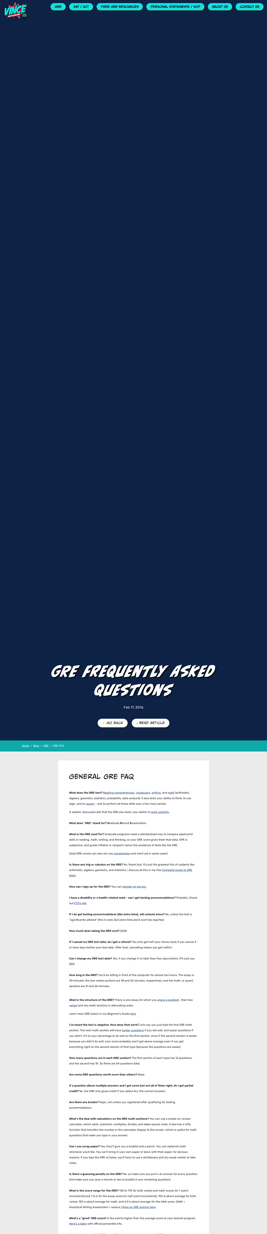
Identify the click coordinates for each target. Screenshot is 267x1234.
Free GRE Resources (120, 7)
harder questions (133, 1030)
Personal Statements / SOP (175, 7)
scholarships (122, 853)
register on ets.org (134, 887)
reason (90, 804)
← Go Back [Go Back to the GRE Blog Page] (112, 723)
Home (25, 746)
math (171, 793)
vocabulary (143, 793)
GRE (58, 7)
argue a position (167, 1000)
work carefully (160, 812)
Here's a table (78, 1224)
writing (156, 793)
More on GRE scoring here (139, 1207)
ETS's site (80, 903)
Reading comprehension (119, 793)
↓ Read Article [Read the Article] (150, 723)
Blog (36, 746)
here (133, 1014)
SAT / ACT (81, 7)
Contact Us (249, 7)
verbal (73, 1005)
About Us (220, 7)
